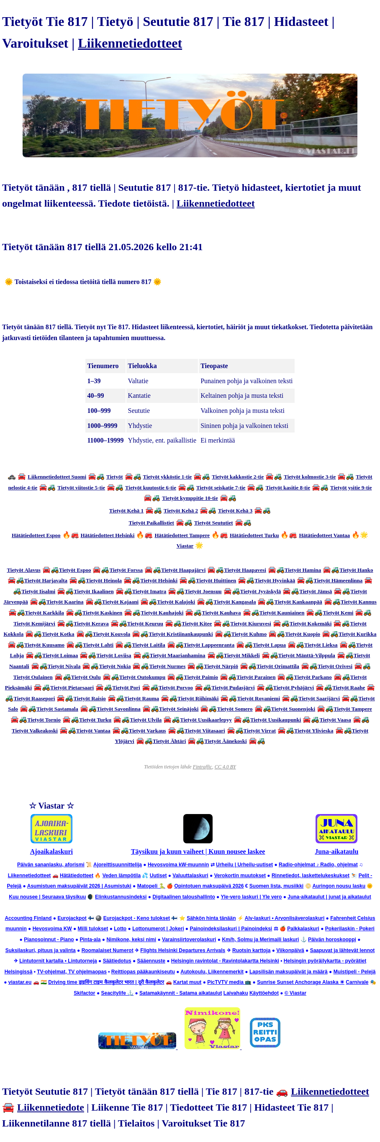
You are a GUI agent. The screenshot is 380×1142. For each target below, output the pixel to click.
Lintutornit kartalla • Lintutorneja (58, 961)
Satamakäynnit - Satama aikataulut (180, 993)
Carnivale (357, 982)
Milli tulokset (93, 929)
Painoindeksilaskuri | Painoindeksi (231, 929)
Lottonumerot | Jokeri (158, 929)
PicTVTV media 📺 (229, 982)
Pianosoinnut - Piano (49, 939)
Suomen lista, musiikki (276, 886)
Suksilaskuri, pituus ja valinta (40, 950)
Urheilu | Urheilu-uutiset (244, 865)
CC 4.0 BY (225, 767)
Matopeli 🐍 (151, 886)
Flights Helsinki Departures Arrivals (182, 950)
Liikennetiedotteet (130, 43)
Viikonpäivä (290, 950)
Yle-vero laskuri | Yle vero (251, 897)
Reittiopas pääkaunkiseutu (143, 972)
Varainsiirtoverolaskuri (189, 939)
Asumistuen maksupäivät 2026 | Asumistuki (79, 886)
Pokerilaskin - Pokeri (350, 929)
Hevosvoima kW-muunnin (178, 865)
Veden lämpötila (122, 875)
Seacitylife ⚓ (117, 993)
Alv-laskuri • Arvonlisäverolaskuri (285, 918)
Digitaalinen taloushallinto (183, 897)
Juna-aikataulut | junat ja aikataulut (329, 897)
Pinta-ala (90, 939)
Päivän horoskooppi (332, 939)
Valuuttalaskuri (190, 875)
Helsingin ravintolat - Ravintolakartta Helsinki (225, 961)
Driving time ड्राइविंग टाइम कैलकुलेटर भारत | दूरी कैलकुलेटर (106, 982)
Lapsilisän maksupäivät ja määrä (288, 972)
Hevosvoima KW (52, 929)
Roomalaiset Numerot (108, 950)
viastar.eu (19, 982)
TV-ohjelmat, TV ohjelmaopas (72, 972)
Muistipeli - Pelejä (355, 972)
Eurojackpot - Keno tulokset (136, 918)
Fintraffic (202, 767)
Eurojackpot (71, 918)
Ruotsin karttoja (251, 950)
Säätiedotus (117, 961)
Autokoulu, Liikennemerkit (212, 972)
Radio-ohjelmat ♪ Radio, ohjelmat (318, 865)
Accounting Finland (28, 918)
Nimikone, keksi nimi (131, 939)
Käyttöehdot (264, 993)
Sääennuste (151, 961)
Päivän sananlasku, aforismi (51, 865)
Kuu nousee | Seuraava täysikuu (47, 897)
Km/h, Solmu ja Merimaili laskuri (260, 939)
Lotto (120, 929)
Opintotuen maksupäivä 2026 (209, 886)
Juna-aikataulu (336, 851)
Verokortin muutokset (240, 875)
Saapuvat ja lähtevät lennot (342, 950)
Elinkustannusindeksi (120, 897)
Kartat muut (187, 982)
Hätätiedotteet (76, 875)
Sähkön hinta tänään (211, 918)
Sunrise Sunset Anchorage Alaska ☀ (300, 982)
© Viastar (295, 993)
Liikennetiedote (50, 1107)
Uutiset (158, 875)
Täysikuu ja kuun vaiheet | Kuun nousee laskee (198, 851)
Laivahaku (235, 993)
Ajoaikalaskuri (51, 851)
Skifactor (84, 993)
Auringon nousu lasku (338, 886)
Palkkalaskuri (303, 929)
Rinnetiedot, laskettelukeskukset (310, 875)
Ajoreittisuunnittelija (117, 865)
